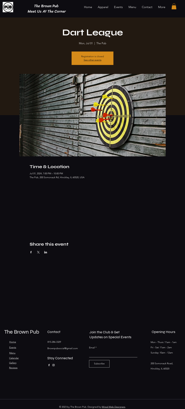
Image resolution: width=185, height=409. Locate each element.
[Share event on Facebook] (31, 252)
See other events (92, 60)
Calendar (14, 358)
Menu (12, 353)
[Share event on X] (38, 252)
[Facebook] (49, 365)
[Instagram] (53, 365)
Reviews (13, 367)
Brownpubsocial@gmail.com (62, 348)
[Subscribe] (99, 363)
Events (12, 347)
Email (92, 347)
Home (12, 341)
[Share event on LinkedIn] (45, 252)
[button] (173, 6)
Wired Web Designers (113, 406)
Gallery (12, 362)
